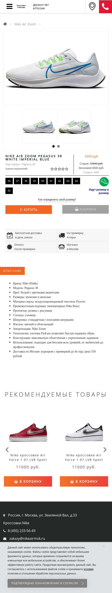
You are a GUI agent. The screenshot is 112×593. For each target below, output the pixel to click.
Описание (12, 271)
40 (42, 181)
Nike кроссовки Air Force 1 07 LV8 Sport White (84, 459)
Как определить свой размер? (57, 199)
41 (51, 181)
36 (9, 181)
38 (25, 181)
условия (88, 569)
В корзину (85, 209)
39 (34, 181)
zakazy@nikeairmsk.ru (27, 538)
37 (17, 181)
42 (59, 181)
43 (67, 181)
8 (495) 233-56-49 (21, 530)
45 (9, 190)
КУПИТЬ (30, 209)
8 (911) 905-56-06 (105, 6)
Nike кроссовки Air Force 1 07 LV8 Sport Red (28, 459)
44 (76, 181)
